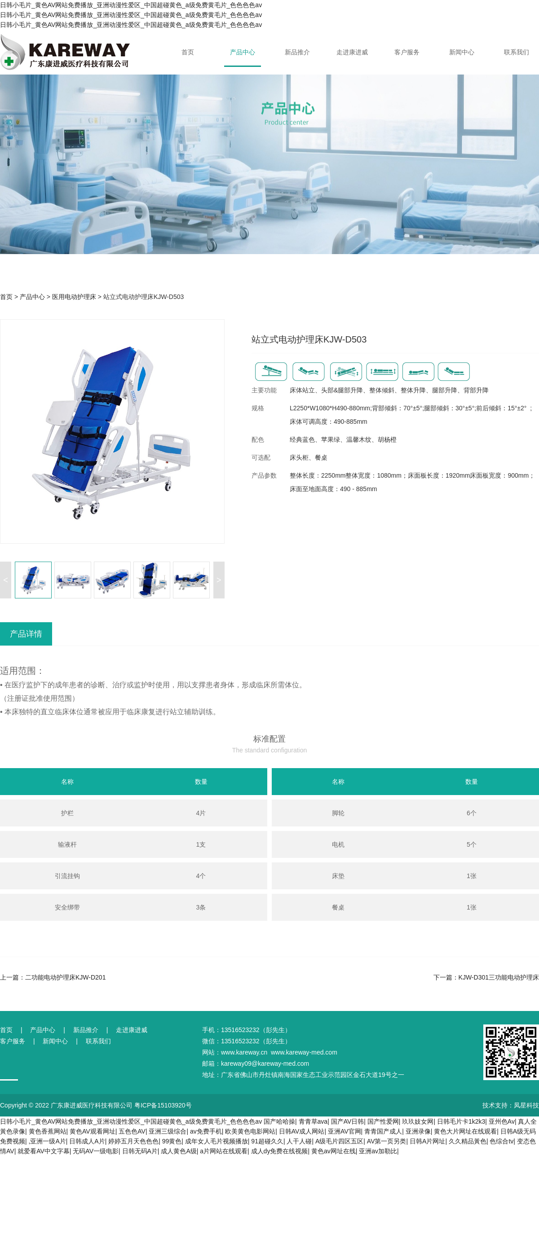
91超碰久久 (267, 1141)
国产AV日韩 (347, 1121)
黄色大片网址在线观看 (465, 1131)
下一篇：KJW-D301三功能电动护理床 (486, 977)
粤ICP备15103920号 (163, 1105)
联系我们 (516, 52)
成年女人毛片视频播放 (216, 1141)
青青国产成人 (383, 1131)
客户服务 (407, 52)
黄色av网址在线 (333, 1151)
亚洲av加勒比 (378, 1151)
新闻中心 (461, 52)
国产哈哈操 (279, 1121)
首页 (187, 52)
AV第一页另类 (386, 1141)
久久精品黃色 (467, 1141)
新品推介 (297, 52)
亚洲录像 (418, 1131)
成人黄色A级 (178, 1151)
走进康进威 (352, 52)
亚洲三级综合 (167, 1131)
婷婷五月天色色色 (133, 1141)
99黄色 (172, 1141)
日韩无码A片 (140, 1151)
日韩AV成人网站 (302, 1131)
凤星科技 (526, 1105)
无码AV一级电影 (96, 1151)
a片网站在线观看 (223, 1151)
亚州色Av (502, 1121)
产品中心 (242, 52)
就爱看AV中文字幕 (44, 1151)
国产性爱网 (383, 1121)
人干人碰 (299, 1141)
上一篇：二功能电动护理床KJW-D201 (53, 977)
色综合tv (501, 1141)
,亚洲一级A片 (47, 1141)
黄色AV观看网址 (92, 1131)
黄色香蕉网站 (47, 1131)
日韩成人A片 (87, 1141)
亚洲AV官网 (344, 1131)
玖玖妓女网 (417, 1121)
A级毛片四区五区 (339, 1141)
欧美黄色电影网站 (250, 1131)
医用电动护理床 (74, 296)
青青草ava (313, 1121)
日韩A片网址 (427, 1141)
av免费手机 (206, 1131)
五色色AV (132, 1131)
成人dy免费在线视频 (279, 1151)
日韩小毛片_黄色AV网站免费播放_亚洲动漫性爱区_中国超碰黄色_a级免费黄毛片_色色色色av (131, 1121)
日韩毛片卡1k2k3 (461, 1121)
